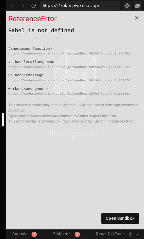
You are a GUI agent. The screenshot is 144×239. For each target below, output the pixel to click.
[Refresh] (33, 6)
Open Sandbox (120, 218)
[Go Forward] (23, 6)
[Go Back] (12, 6)
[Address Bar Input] (80, 5)
